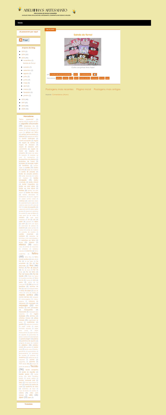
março (26, 89)
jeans (21, 282)
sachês (32, 359)
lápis (25, 288)
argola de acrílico (28, 143)
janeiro (26, 95)
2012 (23, 99)
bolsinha (24, 155)
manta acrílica (85, 78)
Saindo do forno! (83, 34)
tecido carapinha (32, 370)
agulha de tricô (33, 121)
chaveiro (28, 221)
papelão (23, 335)
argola (36, 140)
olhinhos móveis (24, 318)
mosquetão (28, 310)
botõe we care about (27, 188)
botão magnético (28, 184)
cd (28, 219)
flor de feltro (30, 272)
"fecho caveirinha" (26, 119)
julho (25, 76)
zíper (29, 397)
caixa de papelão (30, 207)
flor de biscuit (32, 268)
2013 (23, 58)
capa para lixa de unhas (27, 215)
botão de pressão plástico (28, 174)
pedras (35, 339)
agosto (26, 73)
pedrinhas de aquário (28, 341)
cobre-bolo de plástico (28, 226)
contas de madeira (32, 230)
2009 (24, 109)
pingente (21, 343)
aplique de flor (23, 130)
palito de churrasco (32, 324)
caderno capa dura (25, 205)
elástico (22, 244)
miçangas (94, 78)
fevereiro (26, 92)
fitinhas (21, 268)
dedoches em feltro (28, 240)
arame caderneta (28, 138)
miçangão (32, 303)
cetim (21, 221)
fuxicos (28, 280)
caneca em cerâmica (31, 211)
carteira (21, 217)
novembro (27, 60)
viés (31, 395)
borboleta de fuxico (27, 161)
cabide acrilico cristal (29, 199)
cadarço (22, 201)
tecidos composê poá (27, 380)
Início (20, 23)
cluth (71, 78)
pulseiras (32, 355)
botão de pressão (28, 172)
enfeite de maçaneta (31, 247)
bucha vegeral (33, 197)
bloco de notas (33, 153)
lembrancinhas (33, 288)
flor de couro (26, 270)
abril (25, 86)
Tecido (102, 78)
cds (34, 219)
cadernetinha (25, 203)
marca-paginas (25, 299)
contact (21, 230)
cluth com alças (33, 224)
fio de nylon (29, 261)
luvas (27, 293)
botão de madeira (32, 170)
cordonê (22, 236)
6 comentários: (85, 74)
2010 (23, 106)
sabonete (22, 359)
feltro (76, 78)
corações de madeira (28, 232)
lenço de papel (26, 290)
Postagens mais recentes (59, 89)
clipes (36, 221)
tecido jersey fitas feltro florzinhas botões (28, 376)
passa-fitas (32, 335)
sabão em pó (32, 357)
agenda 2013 (23, 121)
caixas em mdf (23, 209)
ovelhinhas (30, 322)
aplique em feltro (32, 132)
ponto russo (28, 349)
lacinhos (22, 286)
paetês (21, 324)
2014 (23, 54)
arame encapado (25, 140)
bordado (22, 163)
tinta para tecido (30, 382)
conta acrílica (32, 228)
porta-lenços (32, 351)
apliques (22, 136)
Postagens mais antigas (107, 89)
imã (34, 280)
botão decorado (27, 176)
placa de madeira (32, 343)
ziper (107, 78)
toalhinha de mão (32, 386)
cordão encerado (26, 234)
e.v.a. (21, 242)
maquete (35, 297)
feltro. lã (33, 259)
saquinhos (22, 362)
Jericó (30, 282)
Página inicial (83, 89)
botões (65, 78)
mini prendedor (32, 308)
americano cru (29, 126)
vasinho (33, 391)
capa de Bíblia (31, 213)
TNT (20, 384)
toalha (27, 384)
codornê (22, 228)
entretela (25, 249)
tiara (20, 382)
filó (20, 261)
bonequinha (30, 157)
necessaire (22, 312)
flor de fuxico (24, 274)
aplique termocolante (28, 134)
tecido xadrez (31, 378)
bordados (25, 165)
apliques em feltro (32, 136)
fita (31, 263)
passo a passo (23, 337)
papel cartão (26, 326)
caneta (23, 213)
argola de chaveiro (26, 145)
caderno (33, 203)
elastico (31, 242)
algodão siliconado (29, 123)
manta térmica (24, 297)
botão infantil (33, 182)
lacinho (34, 284)
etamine (29, 251)
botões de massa (32, 192)
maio (25, 83)
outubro (26, 67)
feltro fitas (28, 257)
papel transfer (34, 332)
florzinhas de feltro (26, 278)
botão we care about (27, 186)
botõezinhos (22, 197)
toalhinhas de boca (28, 389)
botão (27, 167)
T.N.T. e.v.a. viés (24, 364)
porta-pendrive (23, 353)
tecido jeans (24, 374)
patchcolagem (26, 339)
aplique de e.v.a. (31, 128)
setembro (27, 70)
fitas (31, 265)
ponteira (28, 347)
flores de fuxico (33, 276)
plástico (24, 345)
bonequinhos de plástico (27, 159)
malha (34, 293)
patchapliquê (34, 337)
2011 (23, 103)
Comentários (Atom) (60, 94)
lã (27, 284)
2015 (23, 51)
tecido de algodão (28, 372)
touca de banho (24, 391)
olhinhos (32, 316)
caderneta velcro (33, 201)
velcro (21, 393)
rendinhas (22, 357)
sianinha (32, 362)
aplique (58, 78)
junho (25, 80)
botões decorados (29, 194)
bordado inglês (33, 163)
